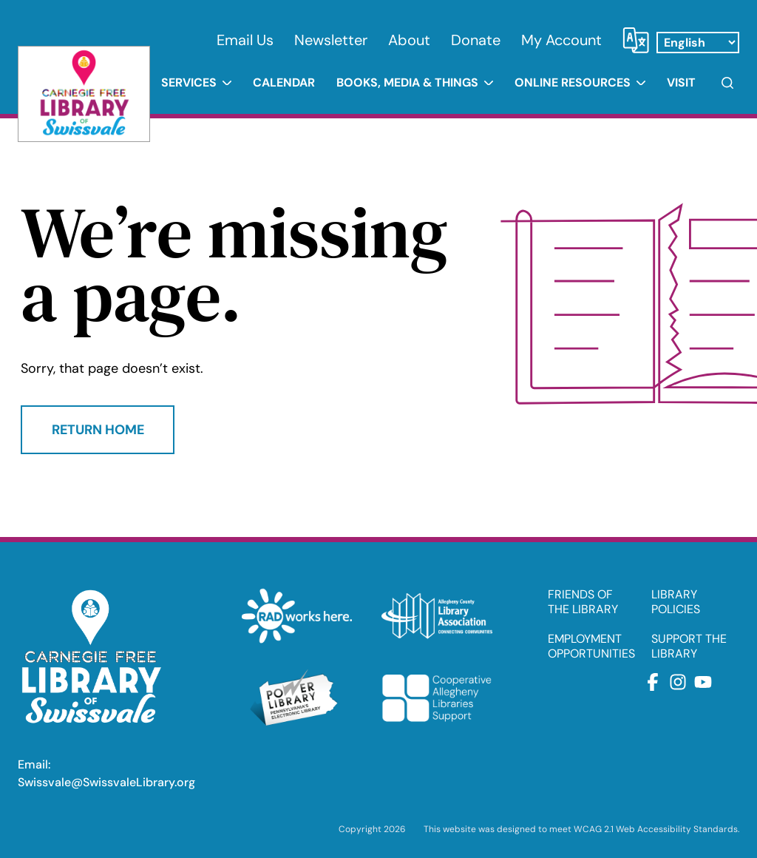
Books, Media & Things (407, 82)
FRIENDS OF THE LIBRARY (583, 602)
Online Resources (573, 82)
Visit (681, 82)
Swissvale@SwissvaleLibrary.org (106, 782)
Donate (475, 40)
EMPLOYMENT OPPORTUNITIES (591, 646)
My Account (561, 40)
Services (189, 82)
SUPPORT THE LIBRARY (689, 646)
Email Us (245, 40)
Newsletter (330, 40)
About (409, 40)
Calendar (284, 82)
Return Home (98, 430)
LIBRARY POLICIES (675, 602)
